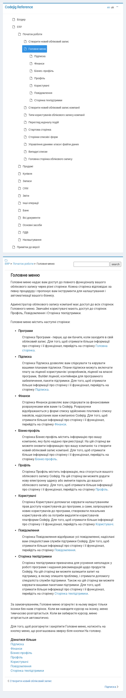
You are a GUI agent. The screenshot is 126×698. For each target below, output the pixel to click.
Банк (23, 210)
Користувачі (38, 85)
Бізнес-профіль (41, 71)
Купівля (24, 174)
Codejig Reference (19, 7)
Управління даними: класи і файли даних (50, 144)
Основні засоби (29, 225)
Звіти (23, 196)
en (108, 7)
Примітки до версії (25, 247)
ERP (16, 27)
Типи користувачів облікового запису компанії (53, 115)
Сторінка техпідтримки (45, 100)
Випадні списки (34, 152)
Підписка (36, 56)
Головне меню (34, 49)
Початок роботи (29, 34)
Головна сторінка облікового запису (47, 159)
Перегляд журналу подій (40, 122)
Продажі (25, 166)
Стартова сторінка (36, 130)
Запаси (24, 181)
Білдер (18, 19)
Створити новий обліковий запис (45, 41)
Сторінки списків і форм (40, 137)
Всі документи (28, 218)
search (116, 264)
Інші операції (28, 203)
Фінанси (36, 63)
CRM (22, 188)
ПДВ (22, 232)
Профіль (36, 78)
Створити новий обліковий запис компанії (51, 108)
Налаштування (29, 240)
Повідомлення (40, 93)
